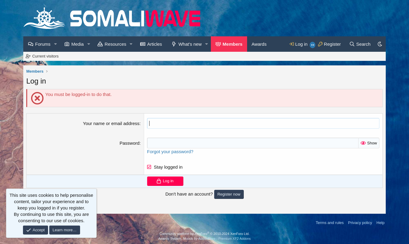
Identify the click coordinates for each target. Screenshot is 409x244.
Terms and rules (329, 222)
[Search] (360, 44)
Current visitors (45, 56)
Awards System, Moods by (204, 238)
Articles (154, 44)
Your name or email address (111, 123)
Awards (259, 44)
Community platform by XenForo (204, 234)
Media (77, 44)
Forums (42, 44)
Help (380, 222)
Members (233, 44)
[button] (55, 44)
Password (130, 143)
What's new (190, 44)
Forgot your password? (170, 151)
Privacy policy (360, 222)
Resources (115, 44)
